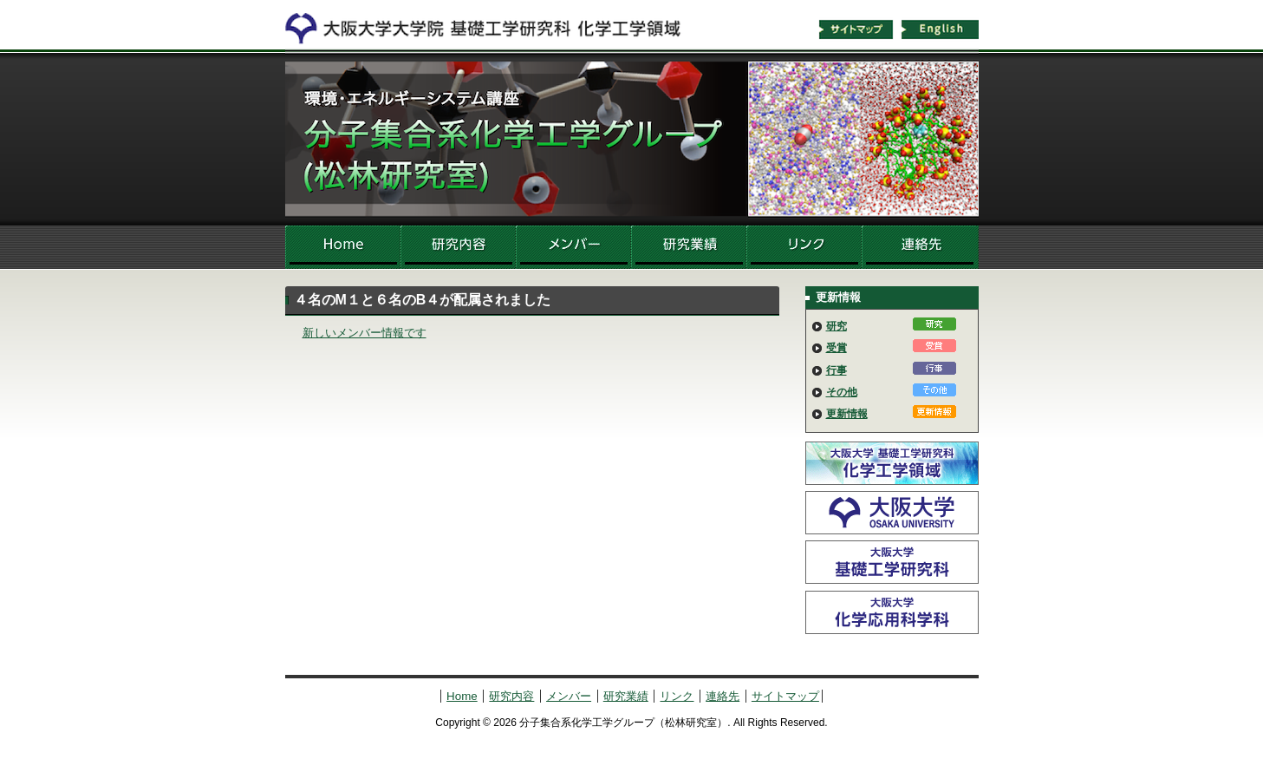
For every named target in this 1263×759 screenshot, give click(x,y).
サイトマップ (855, 29)
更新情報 (847, 414)
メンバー (573, 247)
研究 (836, 326)
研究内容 (458, 247)
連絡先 (920, 247)
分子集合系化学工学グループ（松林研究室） (632, 139)
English (940, 29)
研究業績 (688, 247)
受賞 (836, 348)
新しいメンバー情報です (364, 332)
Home (342, 247)
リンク (804, 247)
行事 (836, 370)
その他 (841, 392)
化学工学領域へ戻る (493, 24)
